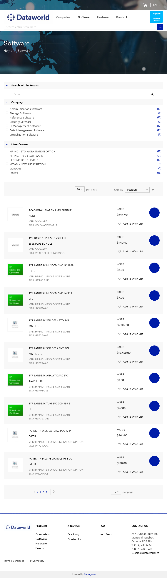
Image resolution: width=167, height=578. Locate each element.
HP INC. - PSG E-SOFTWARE (86, 156)
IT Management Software (86, 126)
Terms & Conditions (14, 560)
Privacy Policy (37, 560)
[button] (157, 5)
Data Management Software (86, 130)
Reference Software (86, 117)
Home (8, 51)
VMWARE (86, 168)
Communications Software (86, 109)
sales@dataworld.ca (146, 553)
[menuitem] (64, 17)
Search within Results (25, 85)
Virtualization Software (86, 134)
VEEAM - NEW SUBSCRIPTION (86, 164)
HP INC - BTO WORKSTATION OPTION (86, 151)
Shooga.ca (90, 574)
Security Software (86, 122)
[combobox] (83, 27)
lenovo (86, 173)
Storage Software (86, 113)
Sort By (118, 189)
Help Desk (105, 534)
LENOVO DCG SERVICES (86, 160)
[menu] (101, 17)
